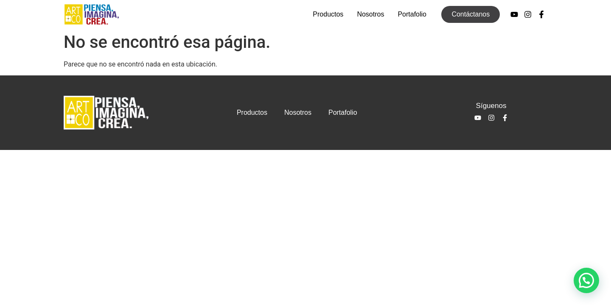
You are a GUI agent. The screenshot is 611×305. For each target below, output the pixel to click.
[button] (586, 280)
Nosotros (370, 14)
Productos (328, 14)
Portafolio (412, 14)
